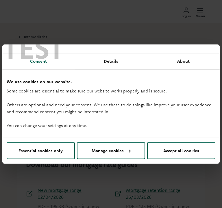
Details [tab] (111, 61)
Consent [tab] (38, 61)
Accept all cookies (181, 150)
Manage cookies (111, 150)
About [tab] (183, 61)
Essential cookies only (40, 150)
